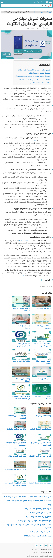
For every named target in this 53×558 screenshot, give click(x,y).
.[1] (24, 275)
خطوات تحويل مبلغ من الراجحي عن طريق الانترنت (34, 70)
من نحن (35, 552)
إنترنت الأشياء (46, 504)
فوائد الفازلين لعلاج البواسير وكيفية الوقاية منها (34, 520)
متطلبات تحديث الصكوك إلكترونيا (40, 531)
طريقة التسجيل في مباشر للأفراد (39, 73)
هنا (35, 140)
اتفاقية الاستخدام (46, 552)
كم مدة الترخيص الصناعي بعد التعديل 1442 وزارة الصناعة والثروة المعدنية (29, 526)
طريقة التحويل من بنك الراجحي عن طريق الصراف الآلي (32, 76)
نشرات (49, 2)
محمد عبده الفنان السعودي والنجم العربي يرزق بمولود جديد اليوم (29, 500)
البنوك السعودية (24, 240)
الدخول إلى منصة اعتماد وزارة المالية (38, 516)
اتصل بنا (34, 549)
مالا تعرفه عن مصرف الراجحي (40, 82)
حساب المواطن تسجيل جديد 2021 (39, 512)
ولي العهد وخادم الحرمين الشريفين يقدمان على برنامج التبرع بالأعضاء (27, 496)
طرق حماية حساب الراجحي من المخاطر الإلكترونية (34, 79)
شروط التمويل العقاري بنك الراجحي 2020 (37, 508)
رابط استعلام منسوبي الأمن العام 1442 (37, 535)
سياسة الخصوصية (46, 549)
